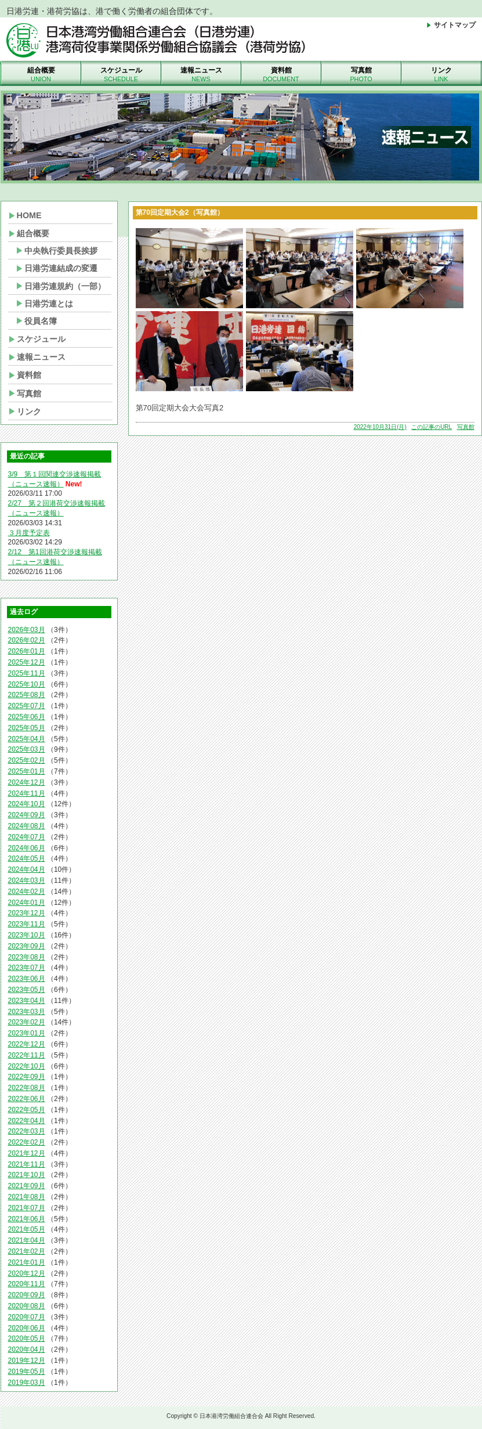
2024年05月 (26, 858)
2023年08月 (26, 957)
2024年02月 (26, 891)
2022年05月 (26, 1110)
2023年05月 (26, 990)
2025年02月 (26, 760)
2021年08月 (26, 1197)
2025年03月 (26, 749)
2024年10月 (26, 804)
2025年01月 (26, 771)
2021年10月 (26, 1175)
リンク (441, 75)
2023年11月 (26, 924)
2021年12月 (26, 1153)
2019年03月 (26, 1383)
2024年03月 (26, 880)
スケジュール (121, 75)
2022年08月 (26, 1088)
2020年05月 (26, 1338)
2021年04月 (26, 1240)
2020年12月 (26, 1273)
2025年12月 (26, 662)
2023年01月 (26, 1033)
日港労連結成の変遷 (60, 268)
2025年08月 (26, 695)
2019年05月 (26, 1371)
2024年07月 (26, 837)
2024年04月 (26, 869)
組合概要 (41, 75)
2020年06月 (26, 1328)
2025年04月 (26, 739)
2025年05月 (26, 728)
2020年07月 (26, 1317)
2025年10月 (26, 684)
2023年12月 (26, 913)
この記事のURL (431, 427)
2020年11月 (26, 1284)
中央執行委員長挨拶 (60, 250)
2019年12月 (26, 1360)
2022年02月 (26, 1142)
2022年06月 (26, 1099)
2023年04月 (26, 1001)
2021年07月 (26, 1208)
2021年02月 (26, 1251)
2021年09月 (26, 1186)
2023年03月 (26, 1012)
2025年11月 (26, 673)
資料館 (281, 75)
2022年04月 (26, 1121)
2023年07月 (26, 968)
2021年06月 (26, 1219)
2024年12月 (26, 782)
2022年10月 (26, 1066)
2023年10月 (26, 935)
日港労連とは (48, 303)
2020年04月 (26, 1349)
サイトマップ (450, 25)
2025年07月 (26, 706)
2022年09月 (26, 1077)
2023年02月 (26, 1022)
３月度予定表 (29, 533)
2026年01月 (26, 651)
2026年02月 (26, 640)
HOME (29, 215)
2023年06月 (26, 979)
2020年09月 (26, 1295)
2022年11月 (26, 1055)
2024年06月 (26, 848)
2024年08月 (26, 826)
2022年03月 (26, 1131)
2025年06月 (26, 717)
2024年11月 (26, 793)
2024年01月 (26, 902)
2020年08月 (26, 1306)
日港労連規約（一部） (65, 286)
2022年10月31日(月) (380, 427)
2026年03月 (26, 630)
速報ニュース (201, 75)
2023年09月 (26, 946)
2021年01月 (26, 1262)
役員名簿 (40, 321)
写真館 (361, 75)
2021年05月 (26, 1229)
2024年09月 (26, 815)
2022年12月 (26, 1044)
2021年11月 (26, 1164)
